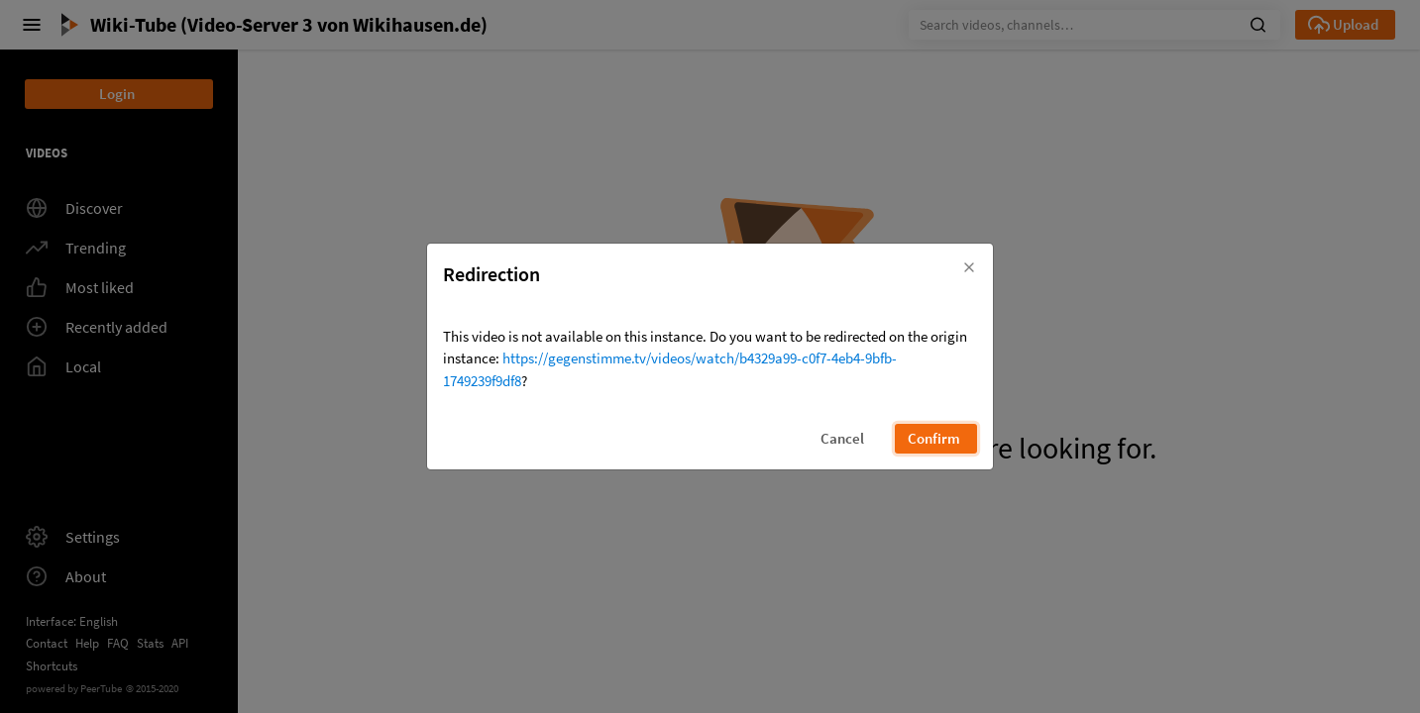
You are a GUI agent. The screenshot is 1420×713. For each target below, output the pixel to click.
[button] (969, 264)
